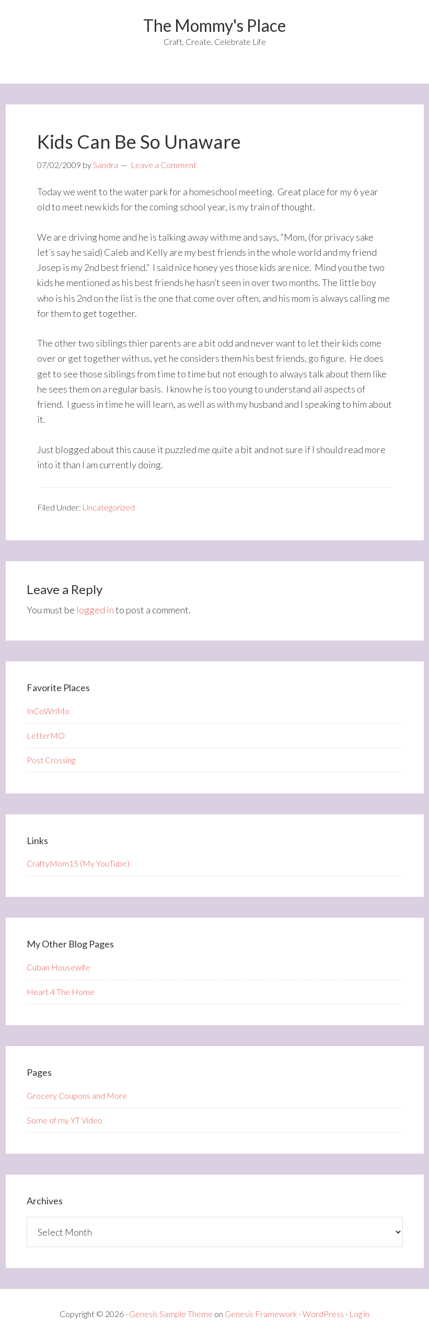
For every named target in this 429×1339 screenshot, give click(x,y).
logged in (95, 609)
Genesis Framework (261, 1314)
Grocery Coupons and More (77, 1095)
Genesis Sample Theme (171, 1314)
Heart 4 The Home (61, 992)
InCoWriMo (48, 711)
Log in (359, 1314)
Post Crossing (51, 760)
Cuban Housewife (58, 967)
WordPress (323, 1314)
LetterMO (46, 735)
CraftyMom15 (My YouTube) (78, 863)
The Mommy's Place (214, 25)
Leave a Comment (163, 165)
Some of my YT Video (64, 1120)
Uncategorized (109, 507)
